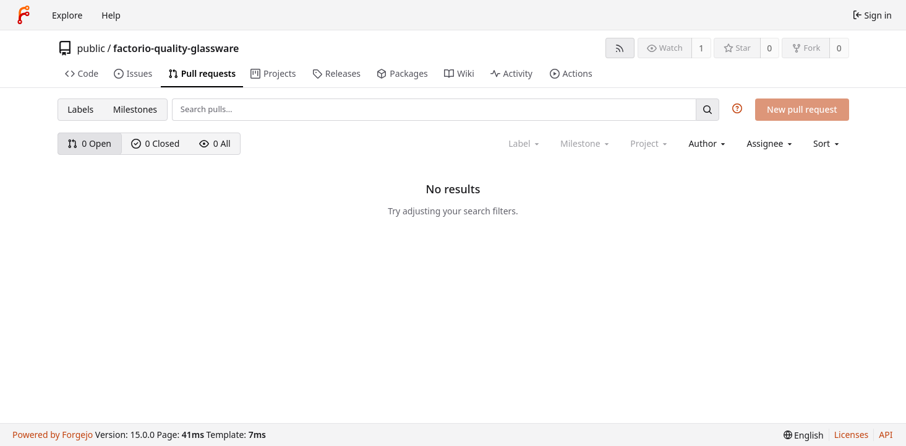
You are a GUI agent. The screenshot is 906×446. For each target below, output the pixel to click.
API (885, 434)
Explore (67, 15)
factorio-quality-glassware (176, 48)
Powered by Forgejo (52, 434)
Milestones (135, 109)
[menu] (827, 143)
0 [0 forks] (839, 48)
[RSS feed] (620, 48)
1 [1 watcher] (701, 48)
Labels (80, 109)
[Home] (23, 15)
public (91, 48)
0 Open (89, 143)
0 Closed (155, 143)
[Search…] (707, 109)
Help (111, 15)
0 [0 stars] (769, 48)
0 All (215, 143)
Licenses (851, 434)
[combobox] (707, 143)
